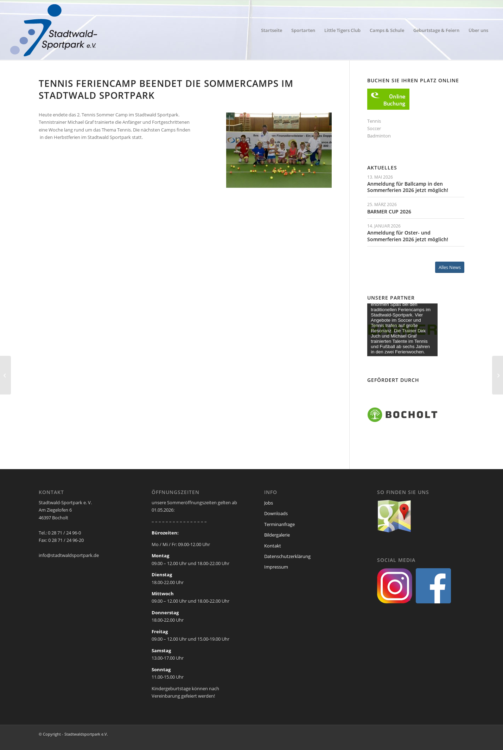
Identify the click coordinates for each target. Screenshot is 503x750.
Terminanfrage (279, 524)
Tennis (374, 121)
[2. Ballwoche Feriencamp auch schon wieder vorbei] (5, 375)
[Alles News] (449, 267)
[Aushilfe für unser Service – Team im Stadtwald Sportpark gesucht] (497, 375)
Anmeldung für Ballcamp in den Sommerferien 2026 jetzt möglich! (407, 186)
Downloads (276, 513)
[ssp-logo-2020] (55, 30)
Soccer (374, 128)
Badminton (379, 136)
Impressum (276, 567)
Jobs (268, 503)
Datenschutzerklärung (287, 556)
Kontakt (272, 546)
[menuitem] (271, 30)
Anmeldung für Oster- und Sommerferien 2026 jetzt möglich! (407, 235)
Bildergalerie (277, 535)
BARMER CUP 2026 (389, 211)
